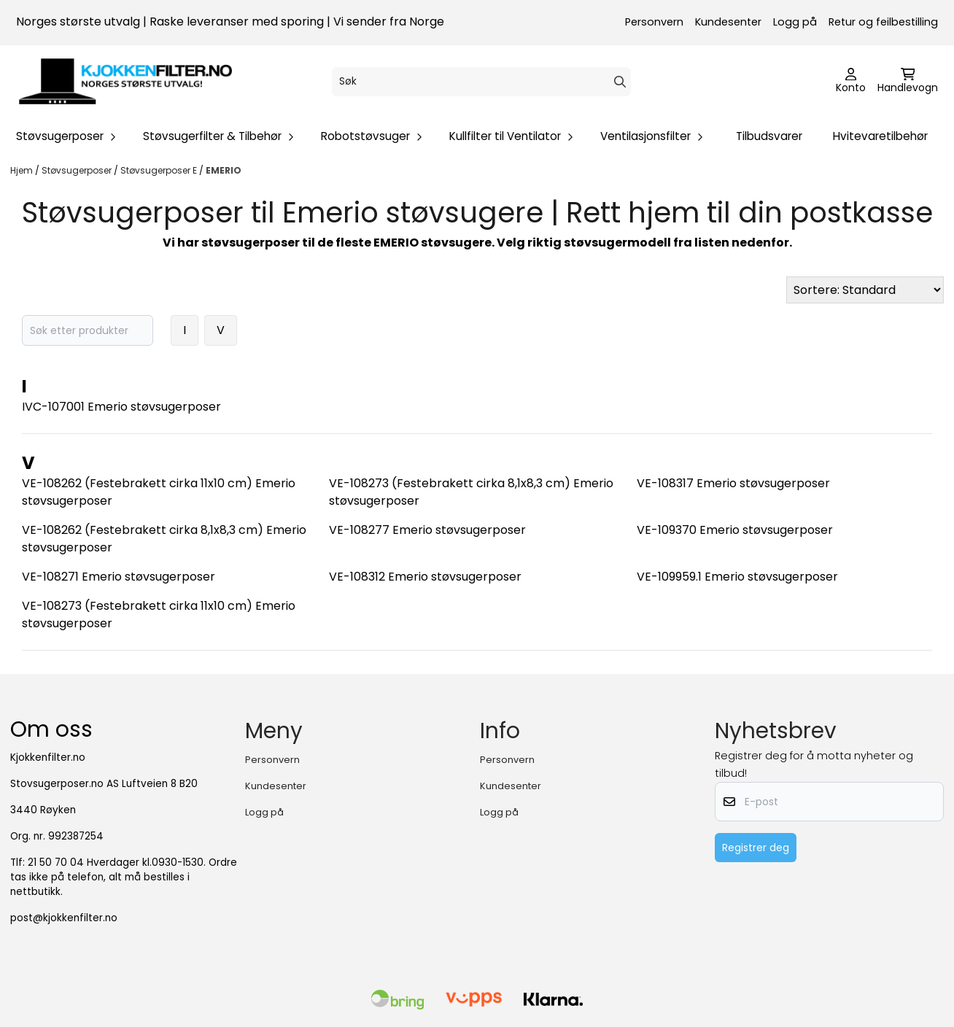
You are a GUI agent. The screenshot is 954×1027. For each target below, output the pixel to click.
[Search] (620, 81)
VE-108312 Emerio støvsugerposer (425, 576)
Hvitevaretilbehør (880, 136)
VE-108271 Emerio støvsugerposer (118, 576)
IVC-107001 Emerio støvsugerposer (121, 406)
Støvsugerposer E (159, 170)
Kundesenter (728, 22)
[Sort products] (865, 289)
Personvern (654, 22)
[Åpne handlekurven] (908, 81)
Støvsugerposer (78, 170)
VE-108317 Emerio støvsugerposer (733, 483)
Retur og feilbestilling (883, 22)
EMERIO (223, 170)
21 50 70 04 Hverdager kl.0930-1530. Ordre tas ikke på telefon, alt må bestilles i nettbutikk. (123, 877)
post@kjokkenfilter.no (63, 918)
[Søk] (481, 81)
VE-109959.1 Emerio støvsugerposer (737, 576)
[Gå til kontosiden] (851, 81)
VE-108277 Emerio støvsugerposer (427, 530)
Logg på (795, 22)
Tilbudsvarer (769, 136)
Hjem (22, 170)
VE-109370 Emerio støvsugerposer (735, 530)
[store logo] (125, 81)
